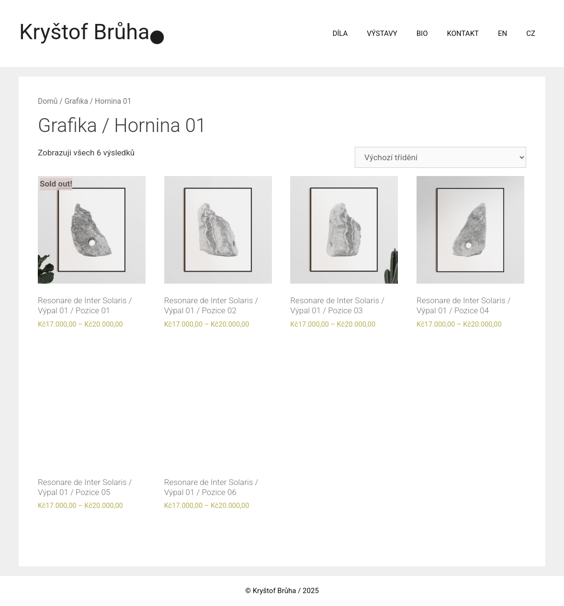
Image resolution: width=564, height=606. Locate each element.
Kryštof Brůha (84, 31)
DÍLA (340, 33)
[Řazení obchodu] (440, 157)
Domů (47, 101)
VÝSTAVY (382, 33)
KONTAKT (463, 33)
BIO (422, 33)
